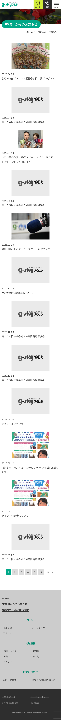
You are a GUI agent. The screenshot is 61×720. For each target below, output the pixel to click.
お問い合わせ (9, 679)
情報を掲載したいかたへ (44, 679)
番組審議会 (35, 703)
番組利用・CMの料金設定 (15, 610)
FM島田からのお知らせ (14, 604)
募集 (6, 656)
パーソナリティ (39, 628)
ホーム (29, 32)
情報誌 (36, 651)
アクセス (7, 633)
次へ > (50, 572)
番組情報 (7, 628)
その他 (36, 656)
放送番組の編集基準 (10, 703)
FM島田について (8, 697)
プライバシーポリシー (39, 697)
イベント (8, 662)
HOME (5, 598)
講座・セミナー (11, 651)
